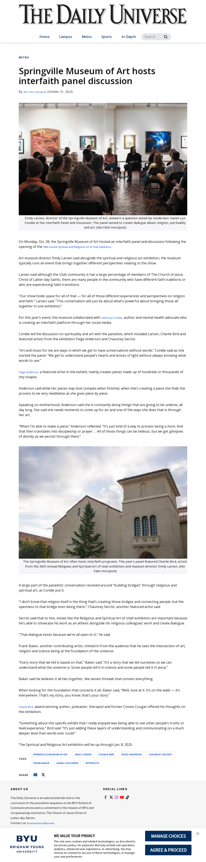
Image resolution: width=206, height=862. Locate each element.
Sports (106, 36)
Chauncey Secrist (160, 754)
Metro (87, 36)
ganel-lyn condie (67, 763)
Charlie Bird (28, 706)
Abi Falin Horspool (37, 91)
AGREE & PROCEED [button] (168, 850)
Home (44, 36)
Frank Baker (41, 763)
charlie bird (106, 754)
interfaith (92, 763)
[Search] (156, 36)
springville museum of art (50, 754)
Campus (65, 36)
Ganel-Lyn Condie (115, 317)
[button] (199, 835)
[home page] (103, 19)
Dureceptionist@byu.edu (44, 823)
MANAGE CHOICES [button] (168, 836)
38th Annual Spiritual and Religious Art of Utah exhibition (88, 246)
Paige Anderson (31, 372)
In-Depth (129, 36)
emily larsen (83, 754)
